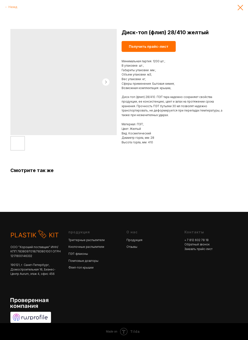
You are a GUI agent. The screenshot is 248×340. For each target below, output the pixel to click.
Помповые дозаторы (83, 261)
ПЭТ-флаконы (78, 254)
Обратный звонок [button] (197, 244)
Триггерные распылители (86, 240)
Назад (12, 7)
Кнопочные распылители (86, 247)
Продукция (134, 240)
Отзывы (131, 247)
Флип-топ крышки (81, 267)
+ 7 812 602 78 (194, 240)
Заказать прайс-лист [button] (198, 249)
